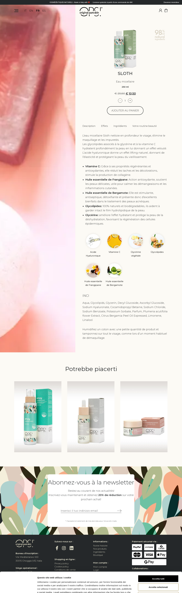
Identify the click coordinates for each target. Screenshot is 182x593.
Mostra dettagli (149, 587)
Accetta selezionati (158, 566)
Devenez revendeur (171, 2)
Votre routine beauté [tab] (144, 126)
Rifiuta (158, 575)
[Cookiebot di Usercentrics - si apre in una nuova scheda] (18, 587)
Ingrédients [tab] (120, 126)
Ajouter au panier (125, 110)
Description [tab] (88, 126)
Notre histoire (100, 545)
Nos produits (99, 548)
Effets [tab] (104, 126)
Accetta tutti (158, 558)
